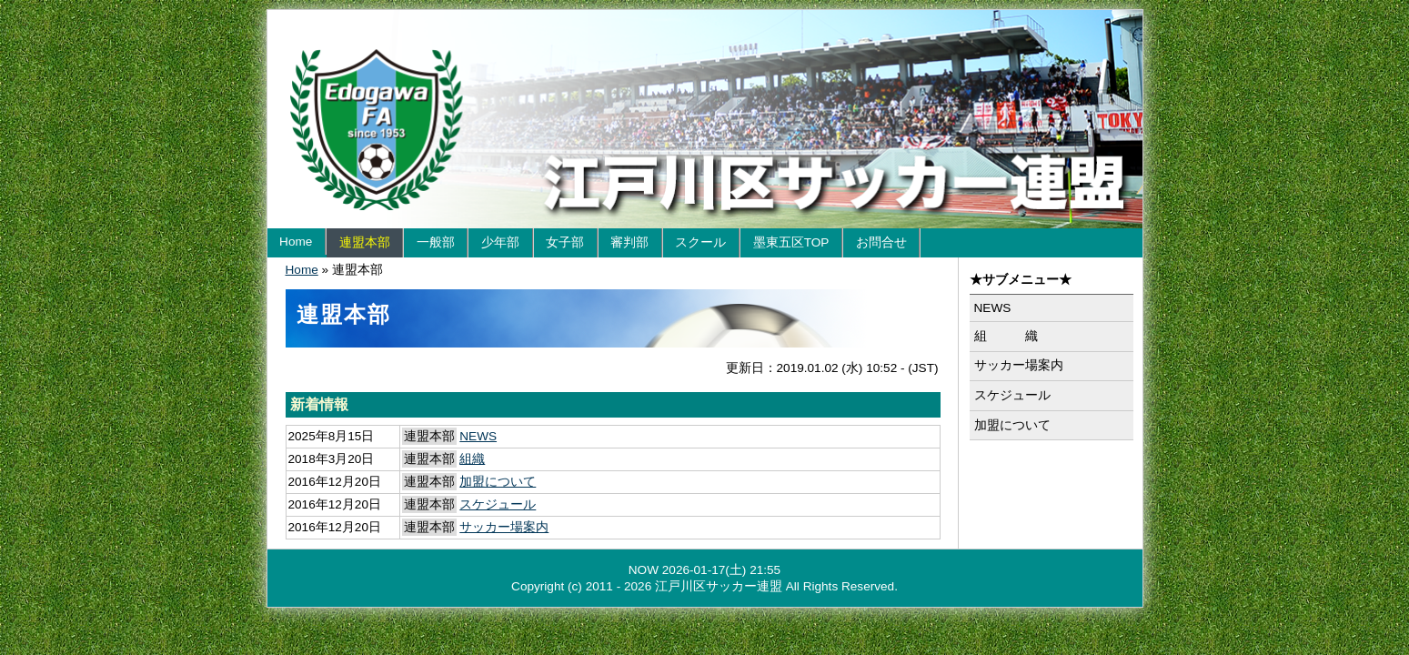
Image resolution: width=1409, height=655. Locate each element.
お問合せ (881, 242)
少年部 (500, 242)
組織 (472, 459)
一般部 (436, 242)
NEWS (478, 436)
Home (295, 241)
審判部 (629, 242)
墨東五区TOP (791, 242)
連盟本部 (364, 242)
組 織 (1006, 336)
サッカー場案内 (504, 527)
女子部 (565, 242)
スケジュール (497, 504)
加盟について (497, 482)
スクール (700, 242)
